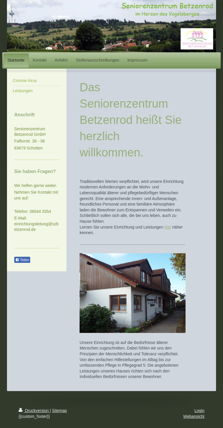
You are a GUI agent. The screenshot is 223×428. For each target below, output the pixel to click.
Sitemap (59, 410)
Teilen (22, 260)
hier (167, 227)
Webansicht (193, 416)
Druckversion (34, 410)
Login (199, 410)
